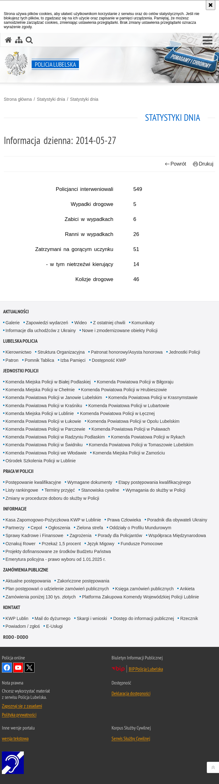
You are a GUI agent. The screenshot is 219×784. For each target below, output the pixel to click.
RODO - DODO (15, 637)
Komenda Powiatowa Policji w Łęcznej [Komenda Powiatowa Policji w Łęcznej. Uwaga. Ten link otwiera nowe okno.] (117, 413)
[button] (207, 40)
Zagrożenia (80, 535)
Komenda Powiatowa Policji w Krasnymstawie (153, 397)
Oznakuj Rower (21, 543)
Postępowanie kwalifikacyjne (33, 482)
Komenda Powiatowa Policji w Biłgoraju (135, 381)
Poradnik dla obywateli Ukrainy (177, 519)
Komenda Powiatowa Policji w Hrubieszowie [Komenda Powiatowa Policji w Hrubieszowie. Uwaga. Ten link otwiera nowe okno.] (124, 389)
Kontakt (11, 607)
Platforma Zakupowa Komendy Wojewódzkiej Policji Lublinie (140, 596)
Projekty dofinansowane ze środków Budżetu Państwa (58, 551)
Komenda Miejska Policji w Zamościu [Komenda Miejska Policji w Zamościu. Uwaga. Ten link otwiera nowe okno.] (129, 452)
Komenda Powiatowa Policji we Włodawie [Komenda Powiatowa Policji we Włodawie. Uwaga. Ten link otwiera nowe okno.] (46, 452)
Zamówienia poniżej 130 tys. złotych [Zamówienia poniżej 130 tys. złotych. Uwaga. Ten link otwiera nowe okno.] (41, 596)
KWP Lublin (17, 618)
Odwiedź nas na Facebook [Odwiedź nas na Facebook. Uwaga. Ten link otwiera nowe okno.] (7, 668)
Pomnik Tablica (39, 360)
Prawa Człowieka (124, 519)
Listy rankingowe (22, 490)
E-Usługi (54, 626)
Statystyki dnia (51, 99)
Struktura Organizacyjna (61, 352)
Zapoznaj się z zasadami (22, 706)
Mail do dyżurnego (52, 618)
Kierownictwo (18, 352)
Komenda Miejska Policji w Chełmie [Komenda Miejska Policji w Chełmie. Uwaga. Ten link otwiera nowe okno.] (40, 389)
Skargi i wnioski (92, 618)
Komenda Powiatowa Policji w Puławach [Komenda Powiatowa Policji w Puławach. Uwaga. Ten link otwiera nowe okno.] (130, 429)
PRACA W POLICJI (18, 471)
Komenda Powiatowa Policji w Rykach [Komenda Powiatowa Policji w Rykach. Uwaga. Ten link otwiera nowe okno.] (148, 436)
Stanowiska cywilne (100, 490)
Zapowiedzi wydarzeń (47, 322)
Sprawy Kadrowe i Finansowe (34, 535)
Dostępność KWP (109, 360)
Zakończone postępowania (83, 580)
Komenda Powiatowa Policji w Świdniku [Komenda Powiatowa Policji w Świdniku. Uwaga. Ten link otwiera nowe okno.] (44, 444)
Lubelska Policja (20, 341)
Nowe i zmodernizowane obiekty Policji (120, 330)
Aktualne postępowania (28, 580)
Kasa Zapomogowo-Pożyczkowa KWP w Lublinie (53, 519)
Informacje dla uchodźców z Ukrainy (41, 330)
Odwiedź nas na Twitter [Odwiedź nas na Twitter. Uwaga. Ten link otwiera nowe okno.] (29, 668)
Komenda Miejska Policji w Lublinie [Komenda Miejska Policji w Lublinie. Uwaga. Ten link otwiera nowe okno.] (40, 413)
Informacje (15, 508)
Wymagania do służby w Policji (155, 490)
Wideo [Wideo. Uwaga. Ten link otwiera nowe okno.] (80, 322)
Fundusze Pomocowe (142, 543)
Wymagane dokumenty (89, 482)
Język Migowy (100, 543)
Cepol (36, 527)
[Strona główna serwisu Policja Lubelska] (8, 40)
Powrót (175, 164)
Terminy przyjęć (59, 490)
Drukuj (203, 164)
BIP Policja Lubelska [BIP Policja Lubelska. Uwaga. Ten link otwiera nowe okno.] (146, 669)
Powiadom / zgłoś (23, 626)
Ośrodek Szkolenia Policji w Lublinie (41, 460)
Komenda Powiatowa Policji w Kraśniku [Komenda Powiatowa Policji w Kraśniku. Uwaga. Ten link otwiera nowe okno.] (44, 405)
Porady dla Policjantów (120, 535)
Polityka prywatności (19, 714)
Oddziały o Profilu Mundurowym (140, 527)
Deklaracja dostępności (131, 693)
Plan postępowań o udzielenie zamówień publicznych (57, 588)
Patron (12, 360)
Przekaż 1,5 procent (61, 543)
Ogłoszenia (59, 527)
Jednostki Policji (184, 352)
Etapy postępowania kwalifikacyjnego (154, 482)
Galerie (13, 322)
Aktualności (16, 311)
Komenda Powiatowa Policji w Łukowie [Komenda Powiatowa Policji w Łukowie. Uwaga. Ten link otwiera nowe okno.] (43, 421)
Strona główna (18, 99)
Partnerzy (15, 527)
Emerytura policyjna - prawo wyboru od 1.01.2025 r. (56, 559)
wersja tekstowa (15, 738)
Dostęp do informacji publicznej (143, 618)
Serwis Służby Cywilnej (131, 738)
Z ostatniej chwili (109, 322)
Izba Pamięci (73, 360)
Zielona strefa (89, 527)
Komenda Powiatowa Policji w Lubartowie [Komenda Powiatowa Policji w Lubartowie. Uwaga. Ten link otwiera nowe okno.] (128, 405)
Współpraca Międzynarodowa (177, 535)
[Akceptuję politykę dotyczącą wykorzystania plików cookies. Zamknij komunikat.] (210, 5)
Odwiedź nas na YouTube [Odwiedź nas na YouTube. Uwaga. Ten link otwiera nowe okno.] (18, 668)
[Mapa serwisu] (19, 40)
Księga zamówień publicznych (144, 588)
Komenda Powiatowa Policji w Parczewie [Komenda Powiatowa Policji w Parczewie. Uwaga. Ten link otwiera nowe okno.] (45, 429)
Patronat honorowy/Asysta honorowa (127, 352)
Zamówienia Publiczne (25, 569)
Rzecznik (189, 618)
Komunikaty (143, 322)
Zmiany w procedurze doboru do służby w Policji (52, 498)
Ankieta (187, 588)
